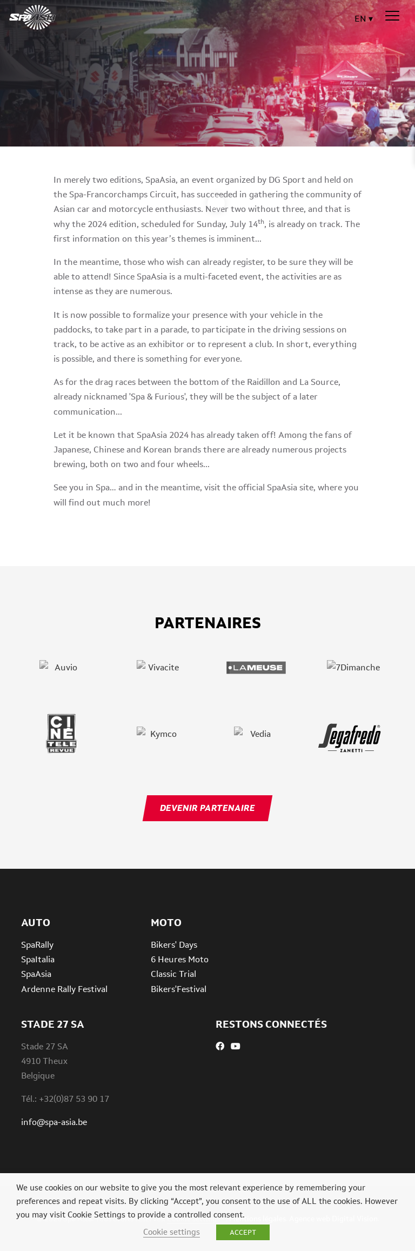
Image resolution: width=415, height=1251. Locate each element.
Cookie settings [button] (171, 1232)
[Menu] (392, 16)
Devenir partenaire (207, 808)
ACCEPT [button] (243, 1232)
